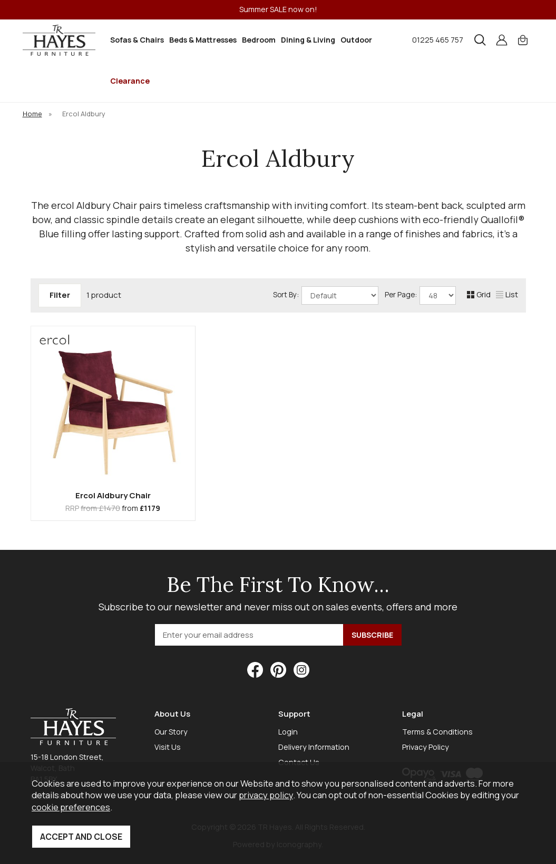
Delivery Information (313, 747)
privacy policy (266, 795)
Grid (479, 294)
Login (288, 732)
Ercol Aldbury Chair (113, 495)
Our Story (171, 732)
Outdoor (356, 40)
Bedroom (259, 40)
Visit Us (167, 747)
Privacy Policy (425, 747)
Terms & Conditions (437, 732)
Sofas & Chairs (137, 40)
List (507, 294)
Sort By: (325, 295)
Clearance (130, 81)
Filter (60, 294)
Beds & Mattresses (203, 40)
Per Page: (420, 295)
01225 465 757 (437, 40)
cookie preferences (71, 807)
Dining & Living (308, 40)
